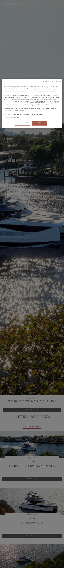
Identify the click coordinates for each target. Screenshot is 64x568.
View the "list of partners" (12, 117)
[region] (32, 103)
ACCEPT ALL (39, 123)
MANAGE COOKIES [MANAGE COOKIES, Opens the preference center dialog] (22, 123)
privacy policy (38, 114)
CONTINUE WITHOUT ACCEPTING (51, 81)
